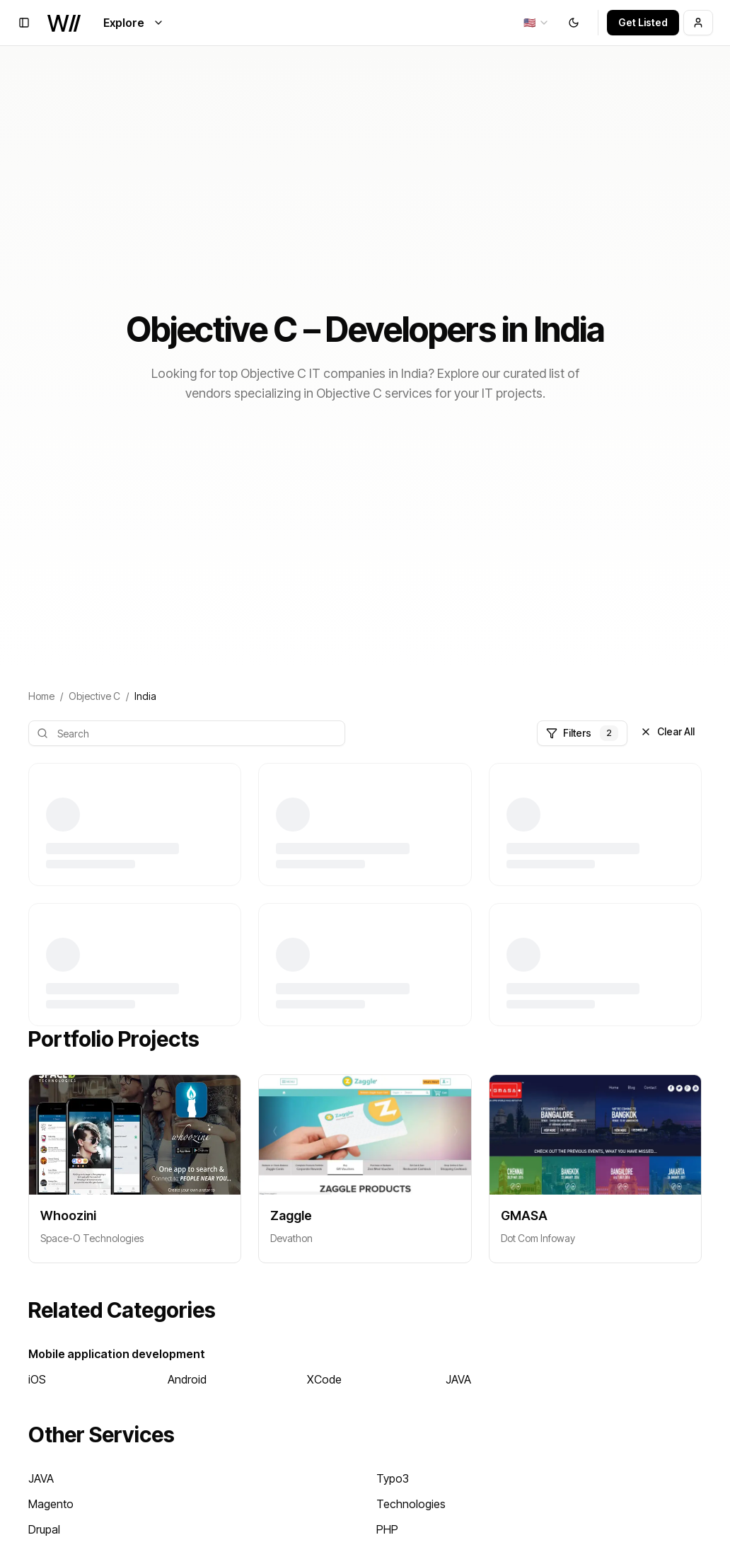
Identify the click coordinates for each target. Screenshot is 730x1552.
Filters (582, 733)
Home (41, 696)
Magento (51, 1504)
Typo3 (392, 1478)
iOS (37, 1379)
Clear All (667, 731)
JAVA (458, 1379)
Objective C (94, 696)
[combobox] (536, 22)
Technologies (411, 1504)
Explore (133, 23)
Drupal (44, 1529)
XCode (324, 1379)
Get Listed (643, 22)
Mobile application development (116, 1354)
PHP (387, 1529)
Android (187, 1379)
